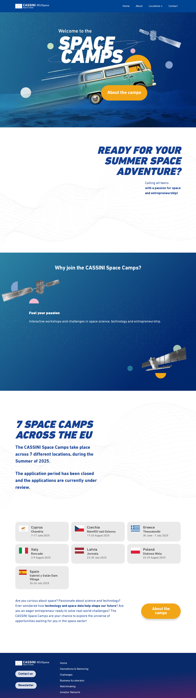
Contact (173, 6)
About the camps (124, 92)
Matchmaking (67, 686)
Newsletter (26, 685)
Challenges (66, 674)
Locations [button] (154, 6)
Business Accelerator (72, 680)
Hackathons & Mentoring (74, 669)
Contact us (25, 673)
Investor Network (70, 692)
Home (126, 6)
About (139, 6)
